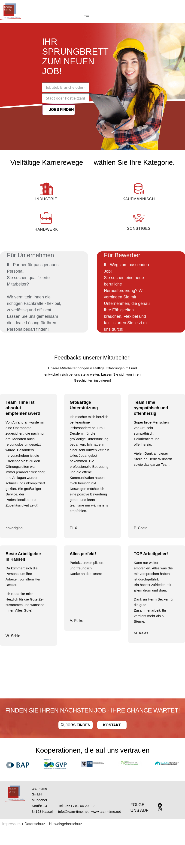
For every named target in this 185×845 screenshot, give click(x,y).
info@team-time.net (73, 811)
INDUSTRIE (46, 199)
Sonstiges (139, 228)
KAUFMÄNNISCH (139, 199)
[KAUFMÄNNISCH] (138, 188)
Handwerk (46, 229)
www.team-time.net (106, 811)
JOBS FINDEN (61, 110)
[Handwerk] (46, 218)
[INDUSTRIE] (46, 188)
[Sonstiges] (138, 218)
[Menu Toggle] (86, 15)
